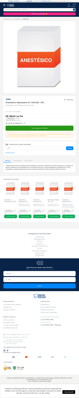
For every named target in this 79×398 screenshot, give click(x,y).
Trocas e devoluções (10, 325)
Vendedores (44, 304)
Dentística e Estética (39, 251)
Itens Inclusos (28, 160)
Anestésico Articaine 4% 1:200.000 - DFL (38, 200)
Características (17, 160)
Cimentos (39, 244)
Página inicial (7, 19)
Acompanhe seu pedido (12, 304)
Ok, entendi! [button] (69, 392)
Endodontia (39, 255)
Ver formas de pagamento (15, 123)
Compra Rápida (10, 216)
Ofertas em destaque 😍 (39, 14)
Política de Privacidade (48, 312)
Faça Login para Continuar (39, 128)
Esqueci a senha (9, 310)
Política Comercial (47, 310)
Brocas (39, 241)
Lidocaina (26, 19)
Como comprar (8, 320)
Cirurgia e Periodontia (39, 246)
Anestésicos (17, 19)
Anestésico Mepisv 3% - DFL (53, 200)
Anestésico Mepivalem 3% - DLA (67, 200)
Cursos (39, 248)
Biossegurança (39, 239)
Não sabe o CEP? (10, 152)
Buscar (69, 148)
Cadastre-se (7, 307)
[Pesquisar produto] (74, 10)
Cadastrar (39, 286)
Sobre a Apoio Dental (48, 307)
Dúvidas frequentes (10, 328)
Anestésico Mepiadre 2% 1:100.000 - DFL (23, 200)
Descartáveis (39, 253)
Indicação (7, 161)
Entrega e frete (9, 322)
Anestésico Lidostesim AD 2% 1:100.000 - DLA (10, 200)
